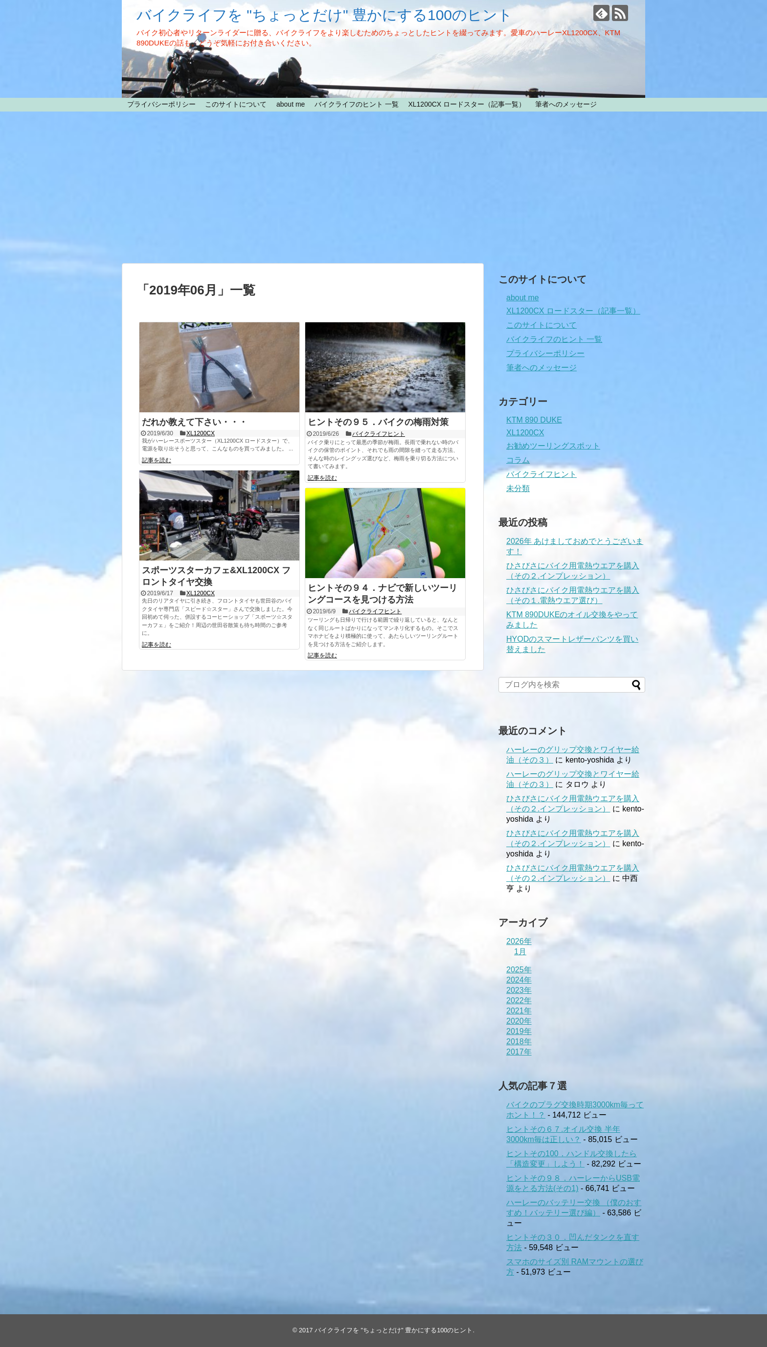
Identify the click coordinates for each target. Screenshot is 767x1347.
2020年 (519, 1021)
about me (290, 104)
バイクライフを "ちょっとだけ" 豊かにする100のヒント (324, 15)
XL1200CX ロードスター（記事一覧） (466, 104)
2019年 (519, 1031)
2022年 (519, 1000)
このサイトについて (236, 104)
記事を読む (156, 460)
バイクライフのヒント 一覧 (357, 104)
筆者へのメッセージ (566, 104)
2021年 (519, 1011)
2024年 (519, 980)
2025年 (519, 969)
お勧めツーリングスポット (553, 446)
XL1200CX (200, 433)
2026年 (519, 941)
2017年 (519, 1052)
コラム (518, 460)
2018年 (519, 1041)
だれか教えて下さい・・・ (195, 422)
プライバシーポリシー (161, 104)
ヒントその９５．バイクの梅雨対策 (378, 422)
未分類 (518, 488)
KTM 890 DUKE (534, 420)
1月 (520, 951)
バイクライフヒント (378, 433)
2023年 (519, 990)
